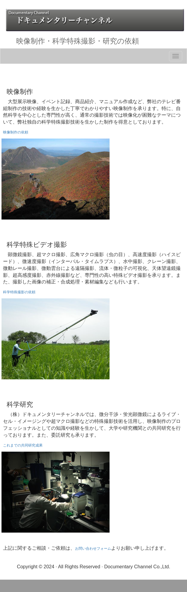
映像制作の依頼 (15, 132)
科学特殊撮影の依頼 (19, 292)
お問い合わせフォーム (93, 548)
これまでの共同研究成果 (23, 445)
